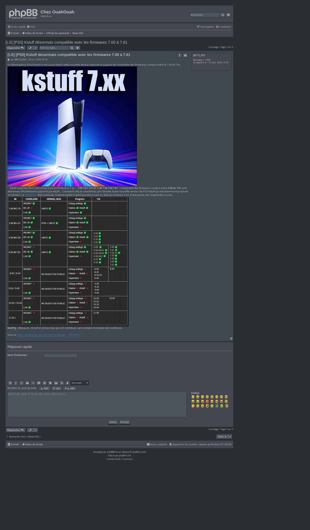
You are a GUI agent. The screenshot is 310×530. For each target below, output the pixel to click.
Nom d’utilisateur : (18, 355)
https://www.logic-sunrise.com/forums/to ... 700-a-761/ (48, 335)
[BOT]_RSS (199, 55)
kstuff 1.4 (31, 195)
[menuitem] (31, 27)
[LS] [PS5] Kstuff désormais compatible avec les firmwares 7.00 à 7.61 (66, 42)
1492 (208, 59)
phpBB (110, 452)
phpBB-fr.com (125, 455)
